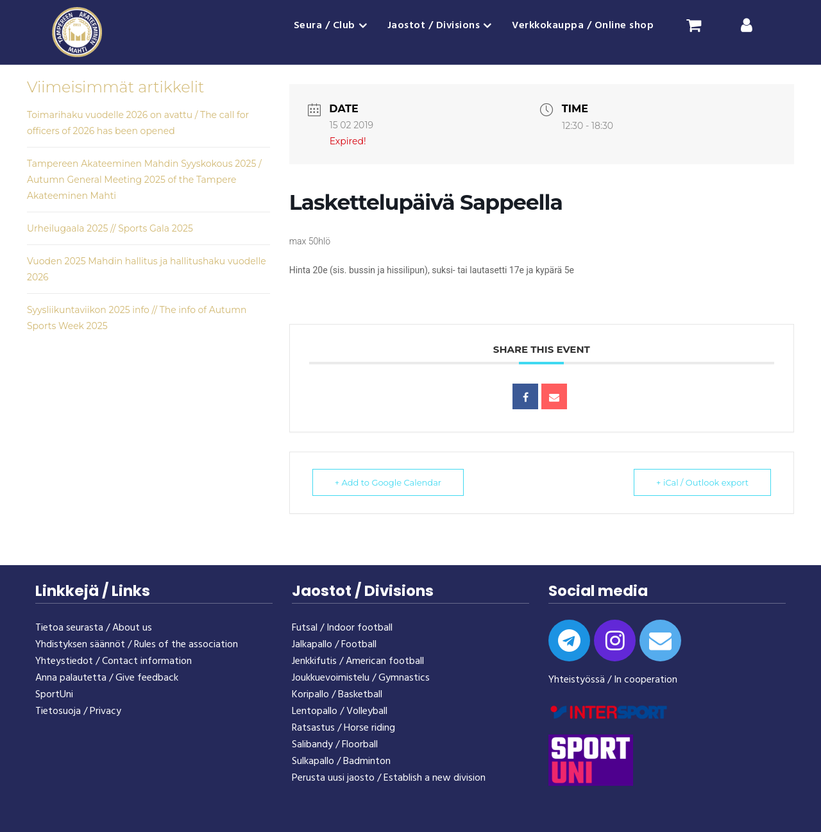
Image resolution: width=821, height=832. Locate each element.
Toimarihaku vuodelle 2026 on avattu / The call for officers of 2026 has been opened (138, 123)
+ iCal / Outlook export (702, 482)
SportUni (54, 694)
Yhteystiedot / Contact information (113, 661)
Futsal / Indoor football (342, 628)
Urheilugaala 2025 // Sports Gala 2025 (110, 228)
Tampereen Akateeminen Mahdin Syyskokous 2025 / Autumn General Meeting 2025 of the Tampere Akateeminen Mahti (144, 179)
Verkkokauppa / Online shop (583, 25)
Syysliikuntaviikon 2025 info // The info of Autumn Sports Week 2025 (136, 318)
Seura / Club (324, 25)
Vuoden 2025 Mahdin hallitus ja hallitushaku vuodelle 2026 (146, 269)
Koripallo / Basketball (337, 694)
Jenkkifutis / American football (358, 661)
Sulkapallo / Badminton (341, 761)
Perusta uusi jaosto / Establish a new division (389, 778)
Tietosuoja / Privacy (78, 711)
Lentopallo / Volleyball (339, 711)
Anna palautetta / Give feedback (106, 678)
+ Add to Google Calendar (388, 482)
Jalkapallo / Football (334, 644)
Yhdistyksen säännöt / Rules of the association (136, 644)
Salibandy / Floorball (335, 744)
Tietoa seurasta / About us (93, 628)
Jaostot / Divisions (433, 25)
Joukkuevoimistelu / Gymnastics (361, 678)
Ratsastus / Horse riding (343, 728)
